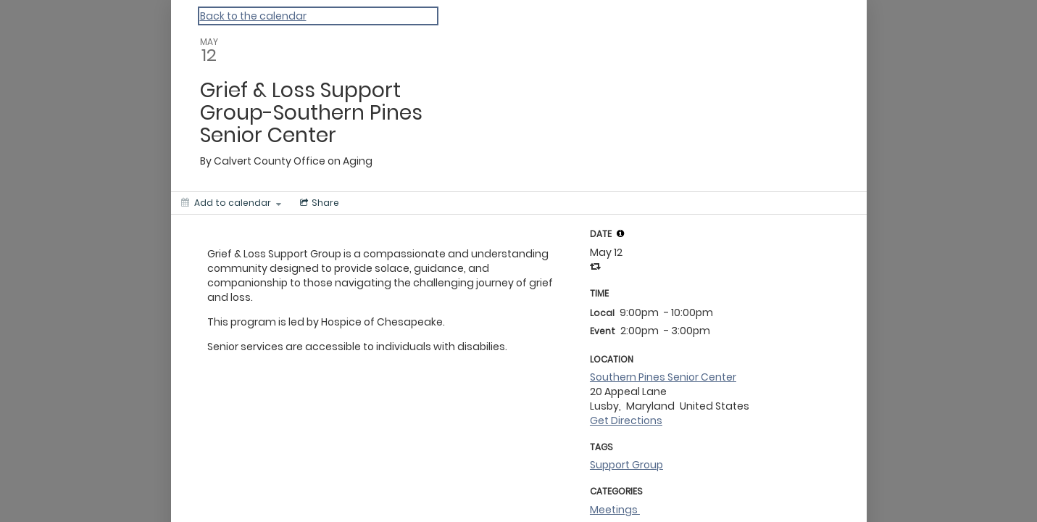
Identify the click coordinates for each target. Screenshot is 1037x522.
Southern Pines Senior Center (663, 377)
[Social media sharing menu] (318, 203)
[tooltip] (620, 233)
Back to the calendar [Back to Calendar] (253, 16)
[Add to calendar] (231, 203)
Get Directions (626, 420)
